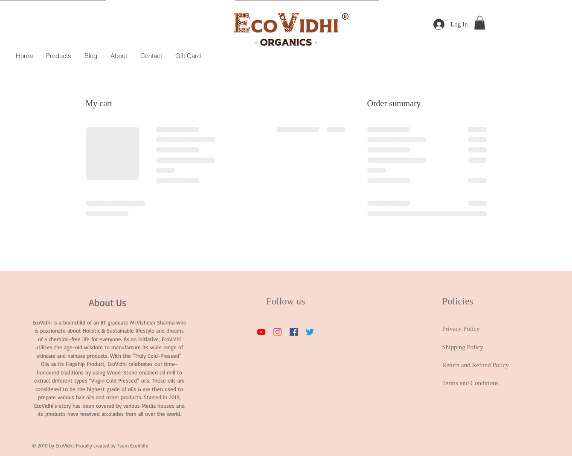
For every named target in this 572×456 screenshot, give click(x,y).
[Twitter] (310, 332)
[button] (479, 22)
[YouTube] (261, 332)
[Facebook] (294, 332)
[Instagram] (277, 332)
